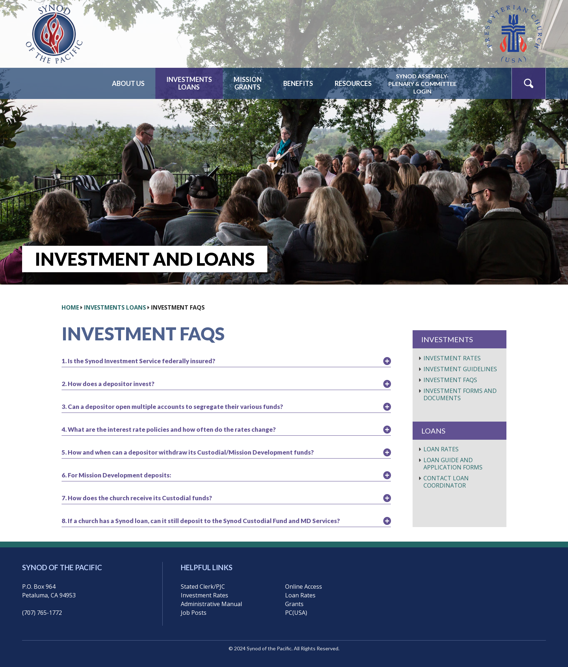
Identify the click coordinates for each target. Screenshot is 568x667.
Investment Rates (452, 358)
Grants (294, 604)
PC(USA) (296, 613)
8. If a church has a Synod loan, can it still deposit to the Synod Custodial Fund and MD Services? (201, 521)
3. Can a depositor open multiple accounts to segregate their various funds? (172, 406)
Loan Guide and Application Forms (453, 463)
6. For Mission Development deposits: (116, 475)
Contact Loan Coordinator (446, 481)
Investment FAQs (450, 380)
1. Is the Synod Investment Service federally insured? (138, 361)
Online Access (303, 587)
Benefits (298, 83)
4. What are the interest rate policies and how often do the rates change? (169, 429)
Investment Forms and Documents (460, 394)
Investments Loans (115, 307)
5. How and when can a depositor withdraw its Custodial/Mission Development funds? (188, 452)
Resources (353, 83)
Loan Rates (441, 449)
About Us (128, 83)
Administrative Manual (211, 604)
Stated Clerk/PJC (203, 587)
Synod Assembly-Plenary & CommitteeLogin (422, 83)
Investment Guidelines (460, 369)
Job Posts (193, 613)
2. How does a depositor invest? (108, 384)
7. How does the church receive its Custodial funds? (137, 498)
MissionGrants (248, 83)
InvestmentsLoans (189, 83)
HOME (70, 307)
